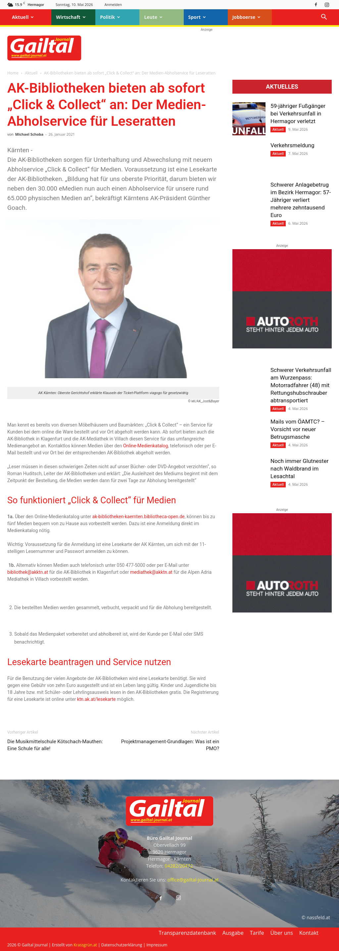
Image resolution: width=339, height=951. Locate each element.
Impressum (156, 945)
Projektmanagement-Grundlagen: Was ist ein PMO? (170, 745)
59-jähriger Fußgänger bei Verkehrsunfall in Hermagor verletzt (297, 113)
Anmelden (113, 4)
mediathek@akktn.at (151, 572)
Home (13, 73)
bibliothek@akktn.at (27, 572)
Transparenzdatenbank (187, 933)
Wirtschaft (71, 17)
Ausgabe (233, 933)
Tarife (257, 933)
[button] (324, 18)
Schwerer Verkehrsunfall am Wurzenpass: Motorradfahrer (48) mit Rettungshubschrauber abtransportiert (300, 385)
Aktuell (23, 17)
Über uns (281, 933)
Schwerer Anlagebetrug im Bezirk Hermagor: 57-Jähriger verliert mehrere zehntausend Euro (300, 199)
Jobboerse (246, 17)
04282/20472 (179, 866)
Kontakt (308, 933)
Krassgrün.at (85, 945)
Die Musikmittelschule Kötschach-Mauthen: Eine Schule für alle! (55, 745)
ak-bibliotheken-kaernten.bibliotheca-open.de (138, 516)
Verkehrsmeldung (292, 145)
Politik (110, 17)
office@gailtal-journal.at (193, 880)
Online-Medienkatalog (145, 445)
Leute (153, 17)
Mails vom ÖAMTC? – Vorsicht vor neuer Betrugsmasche (297, 429)
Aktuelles (282, 87)
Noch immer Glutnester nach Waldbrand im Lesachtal (299, 468)
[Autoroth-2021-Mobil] (282, 346)
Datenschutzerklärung (121, 945)
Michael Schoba (29, 134)
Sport (197, 17)
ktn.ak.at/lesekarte (96, 699)
